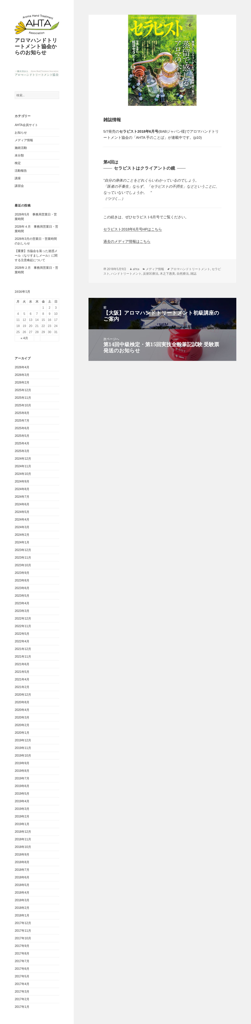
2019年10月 (23, 755)
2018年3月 (22, 900)
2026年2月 (22, 382)
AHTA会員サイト (26, 125)
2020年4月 (22, 709)
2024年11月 (23, 466)
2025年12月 (23, 390)
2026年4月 (22, 367)
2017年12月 (23, 923)
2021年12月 (23, 649)
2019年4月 (22, 801)
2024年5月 (22, 512)
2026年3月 (22, 374)
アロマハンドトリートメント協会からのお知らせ (36, 46)
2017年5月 (22, 976)
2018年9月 (22, 854)
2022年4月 (22, 641)
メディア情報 (24, 140)
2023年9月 (22, 572)
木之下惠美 (167, 273)
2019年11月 (23, 748)
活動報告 (21, 170)
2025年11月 (23, 397)
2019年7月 (22, 778)
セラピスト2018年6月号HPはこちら (132, 229)
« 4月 (24, 338)
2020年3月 (22, 717)
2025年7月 (22, 420)
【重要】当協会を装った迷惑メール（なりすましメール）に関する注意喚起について (36, 255)
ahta (136, 269)
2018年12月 (23, 831)
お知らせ (21, 132)
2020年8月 (22, 702)
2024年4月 (22, 519)
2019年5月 (22, 793)
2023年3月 (22, 610)
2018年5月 (22, 885)
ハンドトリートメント (126, 273)
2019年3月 (22, 808)
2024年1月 (22, 542)
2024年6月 (22, 504)
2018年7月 (22, 869)
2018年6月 (22, 877)
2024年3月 (22, 527)
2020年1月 (22, 732)
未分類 (19, 155)
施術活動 (21, 147)
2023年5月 (22, 595)
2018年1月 (22, 915)
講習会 (19, 185)
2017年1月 (22, 1006)
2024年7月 (22, 496)
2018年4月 (22, 892)
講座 (18, 178)
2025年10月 (23, 405)
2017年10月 (23, 938)
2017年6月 (22, 968)
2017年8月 (22, 953)
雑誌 (193, 273)
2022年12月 (23, 618)
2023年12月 (23, 550)
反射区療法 (150, 273)
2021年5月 (22, 671)
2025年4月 (22, 443)
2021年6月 (22, 664)
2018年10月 (23, 847)
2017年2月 (22, 999)
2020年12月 (23, 694)
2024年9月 (22, 481)
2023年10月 (23, 565)
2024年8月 (22, 489)
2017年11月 (23, 930)
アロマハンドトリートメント (190, 269)
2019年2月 (22, 816)
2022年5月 (22, 633)
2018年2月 (22, 907)
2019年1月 (22, 824)
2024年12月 (23, 458)
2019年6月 (22, 786)
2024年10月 (23, 473)
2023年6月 (22, 588)
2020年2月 (22, 725)
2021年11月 (23, 656)
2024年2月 (22, 534)
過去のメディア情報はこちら (126, 241)
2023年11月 (23, 557)
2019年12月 (23, 740)
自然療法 (183, 273)
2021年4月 (22, 679)
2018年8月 (22, 862)
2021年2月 (22, 687)
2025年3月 (22, 451)
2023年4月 (22, 603)
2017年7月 (22, 961)
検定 (18, 163)
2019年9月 (22, 763)
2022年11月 (23, 626)
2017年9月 (22, 945)
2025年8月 (22, 413)
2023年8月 (22, 580)
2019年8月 (22, 770)
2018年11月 (23, 839)
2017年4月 (22, 984)
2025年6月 (22, 428)
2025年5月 (22, 435)
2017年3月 (22, 991)
